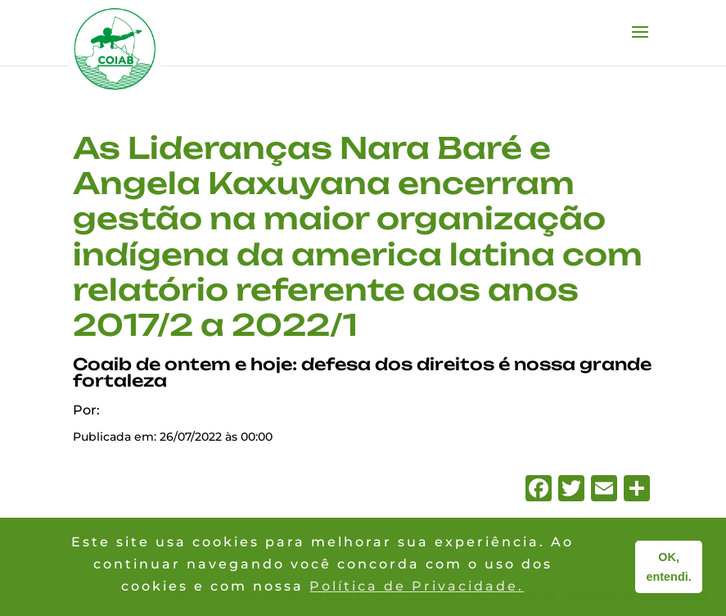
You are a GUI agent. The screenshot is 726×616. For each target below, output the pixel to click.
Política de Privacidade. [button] (416, 586)
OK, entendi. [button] (669, 566)
